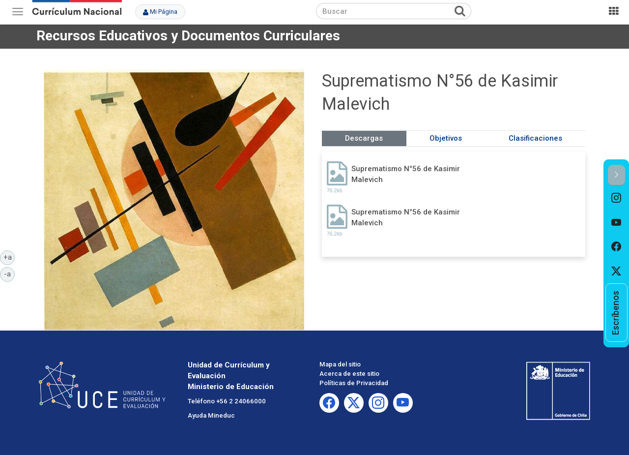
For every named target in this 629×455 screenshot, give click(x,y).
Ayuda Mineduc (211, 415)
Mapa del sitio (340, 364)
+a (9, 257)
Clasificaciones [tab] (535, 138)
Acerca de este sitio (349, 373)
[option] (616, 198)
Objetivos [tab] (445, 138)
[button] (616, 175)
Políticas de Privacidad (353, 383)
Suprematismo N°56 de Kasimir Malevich (405, 173)
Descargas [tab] (364, 138)
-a (9, 273)
